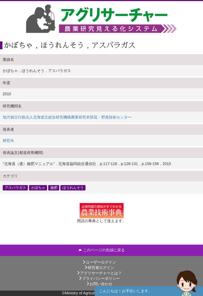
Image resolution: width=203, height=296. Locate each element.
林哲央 (8, 140)
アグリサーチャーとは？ (99, 273)
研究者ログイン (99, 267)
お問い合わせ (99, 284)
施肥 (53, 188)
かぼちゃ (38, 188)
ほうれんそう (73, 188)
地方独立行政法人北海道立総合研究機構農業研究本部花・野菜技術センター (67, 117)
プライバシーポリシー (99, 278)
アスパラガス (15, 188)
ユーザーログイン (99, 262)
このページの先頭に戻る (101, 250)
